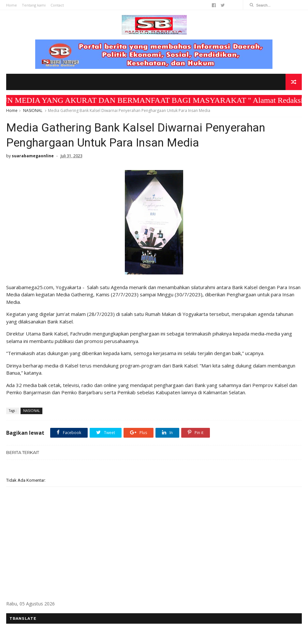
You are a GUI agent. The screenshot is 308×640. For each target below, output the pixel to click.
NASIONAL (32, 110)
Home (11, 5)
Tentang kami (34, 5)
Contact (57, 5)
